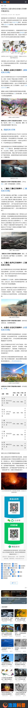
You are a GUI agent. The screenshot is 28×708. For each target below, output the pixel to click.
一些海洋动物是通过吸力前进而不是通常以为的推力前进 (20, 693)
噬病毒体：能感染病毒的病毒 (20, 648)
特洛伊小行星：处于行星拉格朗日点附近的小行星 (20, 663)
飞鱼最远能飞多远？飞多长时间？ (7, 648)
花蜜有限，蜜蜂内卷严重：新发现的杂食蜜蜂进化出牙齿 (20, 619)
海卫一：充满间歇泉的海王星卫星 (20, 634)
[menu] (25, 2)
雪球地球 (22, 32)
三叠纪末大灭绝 (7, 563)
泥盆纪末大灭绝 (9, 130)
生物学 (13, 574)
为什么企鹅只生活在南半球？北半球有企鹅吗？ (20, 678)
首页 (2, 5)
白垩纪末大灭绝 (7, 576)
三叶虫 (13, 122)
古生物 (15, 565)
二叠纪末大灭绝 (7, 565)
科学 (14, 14)
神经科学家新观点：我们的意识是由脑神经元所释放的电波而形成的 (7, 693)
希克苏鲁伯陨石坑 (16, 361)
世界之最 (3, 625)
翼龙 (5, 388)
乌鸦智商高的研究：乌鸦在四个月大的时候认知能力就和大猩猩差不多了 (7, 663)
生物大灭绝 (15, 22)
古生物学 (23, 565)
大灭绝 (8, 24)
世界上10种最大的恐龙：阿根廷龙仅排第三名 (7, 634)
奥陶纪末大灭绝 (13, 568)
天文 (16, 655)
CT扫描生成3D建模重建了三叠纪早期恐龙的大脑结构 (7, 678)
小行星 (7, 148)
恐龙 (8, 279)
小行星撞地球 (6, 570)
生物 (5, 24)
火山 (14, 93)
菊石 (2, 184)
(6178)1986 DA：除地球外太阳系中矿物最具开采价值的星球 (7, 619)
